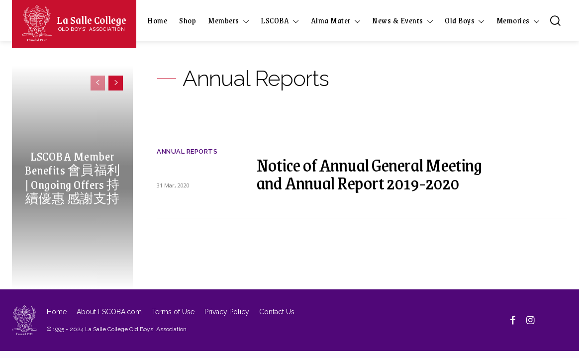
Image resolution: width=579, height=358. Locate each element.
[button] (555, 20)
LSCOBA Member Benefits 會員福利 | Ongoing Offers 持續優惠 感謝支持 (72, 177)
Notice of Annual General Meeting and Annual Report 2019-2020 (369, 173)
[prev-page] (98, 83)
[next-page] (115, 83)
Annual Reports (187, 151)
